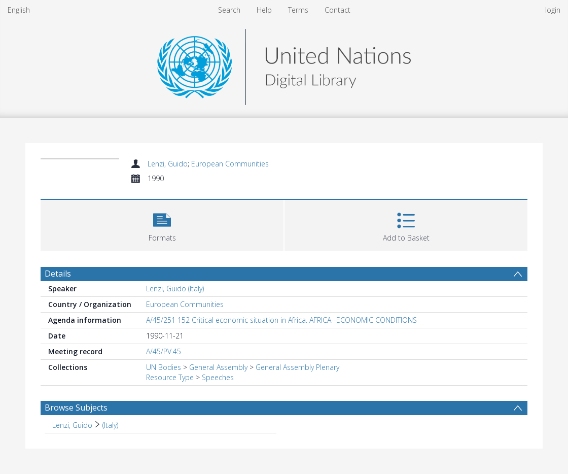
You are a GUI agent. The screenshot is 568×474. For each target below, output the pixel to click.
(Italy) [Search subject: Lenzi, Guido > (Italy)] (110, 425)
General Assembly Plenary (297, 367)
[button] (162, 224)
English (19, 10)
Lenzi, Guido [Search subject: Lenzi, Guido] (72, 425)
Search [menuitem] (229, 10)
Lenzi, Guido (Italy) (175, 288)
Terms (298, 10)
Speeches (218, 377)
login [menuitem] (552, 10)
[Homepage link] (284, 64)
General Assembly (218, 367)
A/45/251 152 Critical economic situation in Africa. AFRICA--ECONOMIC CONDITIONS (281, 320)
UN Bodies (163, 367)
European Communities (230, 163)
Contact (337, 10)
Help (264, 10)
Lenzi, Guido (168, 163)
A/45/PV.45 (163, 351)
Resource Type (170, 377)
